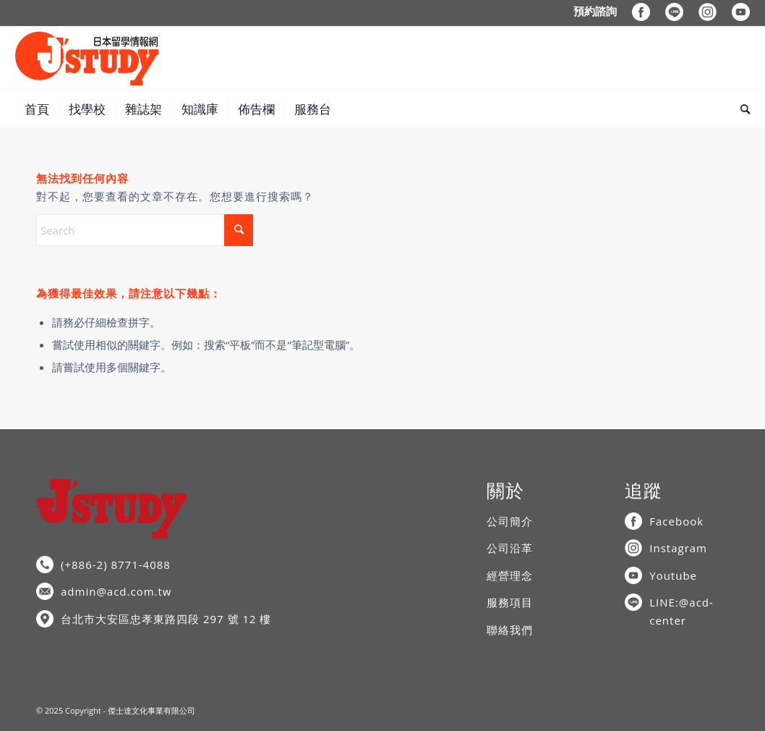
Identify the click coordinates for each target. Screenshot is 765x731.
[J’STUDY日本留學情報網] (86, 58)
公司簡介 (510, 521)
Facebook (676, 521)
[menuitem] (595, 10)
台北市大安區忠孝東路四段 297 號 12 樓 (166, 619)
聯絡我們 (510, 629)
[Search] (740, 109)
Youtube (673, 575)
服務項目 (510, 602)
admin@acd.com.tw (116, 591)
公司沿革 (510, 548)
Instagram (678, 548)
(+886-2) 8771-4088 (116, 564)
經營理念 (510, 575)
